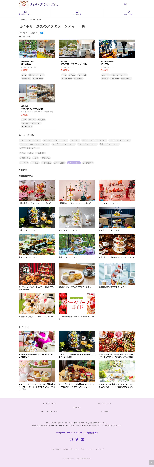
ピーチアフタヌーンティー (119, 140)
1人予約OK (72, 75)
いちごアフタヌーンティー (30, 140)
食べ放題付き (78, 78)
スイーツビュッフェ (104, 403)
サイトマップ (100, 449)
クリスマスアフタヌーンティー (55, 140)
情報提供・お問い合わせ (70, 449)
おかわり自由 (26, 78)
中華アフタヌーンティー (36, 75)
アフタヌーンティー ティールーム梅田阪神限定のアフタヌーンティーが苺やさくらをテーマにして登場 (37, 386)
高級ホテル (32, 120)
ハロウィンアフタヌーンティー (94, 140)
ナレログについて (55, 449)
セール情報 (77, 12)
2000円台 (105, 78)
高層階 (35, 158)
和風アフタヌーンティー (109, 144)
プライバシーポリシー (86, 449)
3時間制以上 (26, 123)
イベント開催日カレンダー (49, 412)
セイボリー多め (38, 78)
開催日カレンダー (26, 12)
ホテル (64, 75)
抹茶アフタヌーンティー (29, 148)
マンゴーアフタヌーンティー (64, 144)
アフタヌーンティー (49, 403)
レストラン (105, 75)
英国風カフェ (25, 158)
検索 (41, 33)
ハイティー (75, 140)
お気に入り (128, 12)
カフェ (24, 75)
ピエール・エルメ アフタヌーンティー (34, 144)
